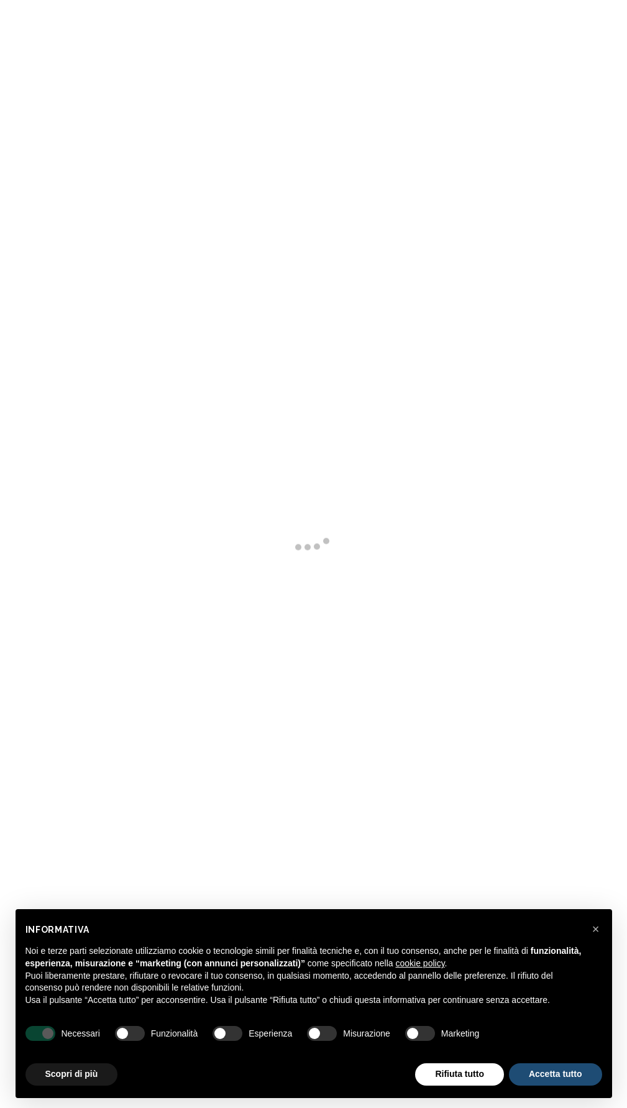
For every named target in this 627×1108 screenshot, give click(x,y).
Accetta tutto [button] (555, 1074)
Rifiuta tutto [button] (459, 1074)
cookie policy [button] (419, 963)
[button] (596, 929)
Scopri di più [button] (71, 1074)
